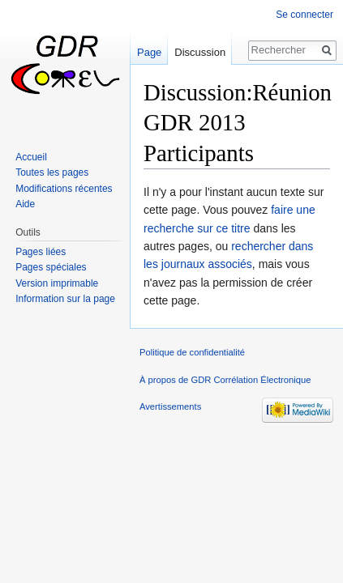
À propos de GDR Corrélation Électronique (225, 380)
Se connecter (304, 14)
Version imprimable (56, 283)
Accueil (31, 157)
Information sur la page (65, 298)
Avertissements (170, 406)
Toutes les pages (51, 172)
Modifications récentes (63, 188)
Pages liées (40, 251)
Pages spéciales (50, 267)
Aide (25, 204)
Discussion (199, 52)
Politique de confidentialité (192, 352)
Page (149, 52)
